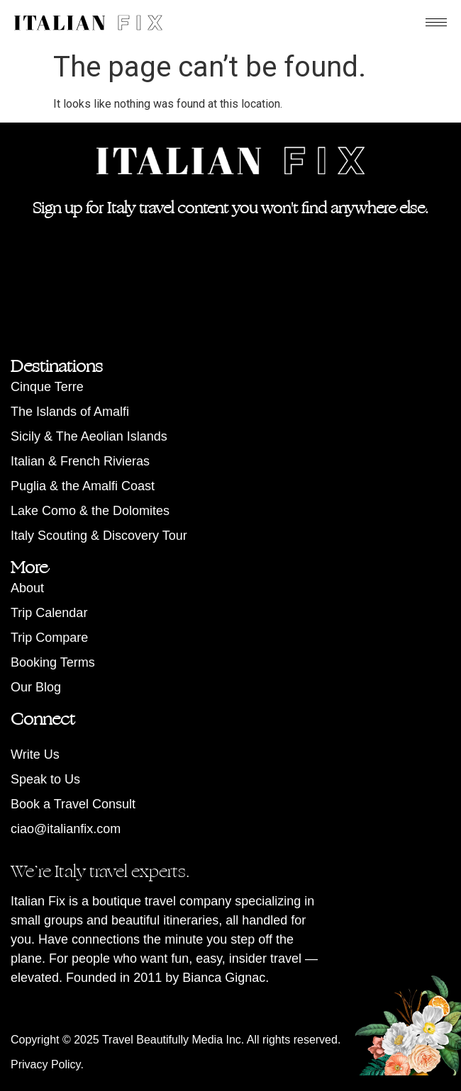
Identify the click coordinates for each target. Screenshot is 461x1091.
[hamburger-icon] (436, 22)
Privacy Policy (45, 1064)
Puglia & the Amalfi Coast (83, 486)
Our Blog (36, 687)
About (27, 588)
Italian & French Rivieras (80, 461)
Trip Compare (49, 638)
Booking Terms (53, 662)
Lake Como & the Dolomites (90, 511)
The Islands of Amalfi (70, 412)
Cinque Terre (47, 387)
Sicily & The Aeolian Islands (89, 436)
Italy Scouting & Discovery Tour (99, 535)
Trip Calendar (49, 613)
